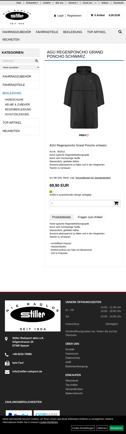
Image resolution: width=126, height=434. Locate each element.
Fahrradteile (47, 32)
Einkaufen (32, 3)
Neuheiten (11, 39)
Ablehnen (102, 428)
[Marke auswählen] (20, 67)
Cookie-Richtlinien (48, 422)
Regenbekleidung (18, 109)
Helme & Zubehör (17, 104)
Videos (104, 3)
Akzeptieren (116, 428)
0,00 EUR (105, 15)
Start (18, 3)
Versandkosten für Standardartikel (92, 177)
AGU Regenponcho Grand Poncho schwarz (78, 145)
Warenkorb (71, 380)
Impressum (71, 353)
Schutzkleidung (17, 114)
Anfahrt (47, 3)
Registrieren (74, 15)
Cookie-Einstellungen (83, 428)
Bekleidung (72, 32)
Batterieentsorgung (76, 366)
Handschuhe (14, 99)
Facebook (119, 3)
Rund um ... (89, 3)
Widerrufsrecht (74, 393)
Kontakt (69, 349)
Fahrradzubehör (16, 32)
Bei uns (59, 3)
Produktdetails (61, 217)
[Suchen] (120, 31)
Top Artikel (96, 32)
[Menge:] (82, 203)
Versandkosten (74, 389)
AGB (68, 362)
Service (73, 3)
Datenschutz (72, 357)
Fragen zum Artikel (90, 217)
